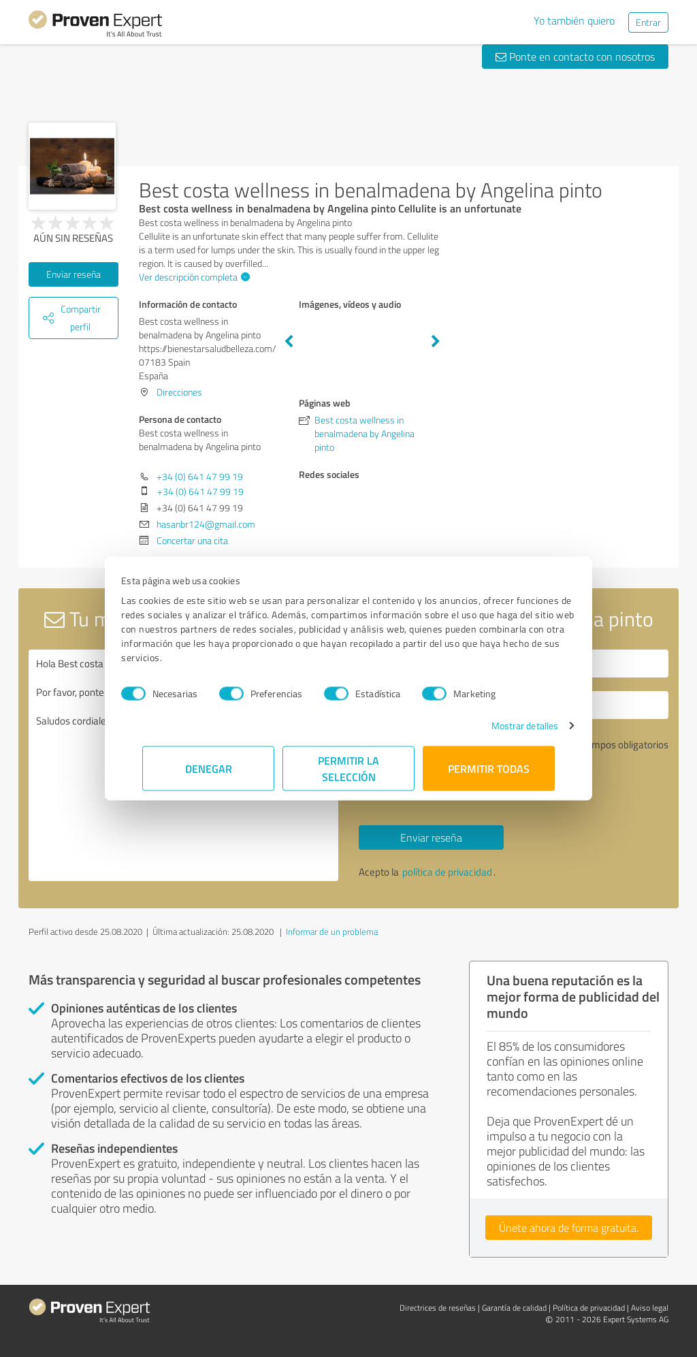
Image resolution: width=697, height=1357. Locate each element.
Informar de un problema (332, 931)
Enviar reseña (73, 274)
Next (435, 342)
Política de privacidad (589, 1307)
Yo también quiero (574, 20)
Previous (288, 342)
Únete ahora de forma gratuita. (568, 1227)
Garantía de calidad (514, 1307)
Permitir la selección (348, 768)
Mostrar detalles (504, 725)
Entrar (648, 22)
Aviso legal (649, 1307)
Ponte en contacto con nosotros (575, 56)
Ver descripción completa (192, 276)
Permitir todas (489, 768)
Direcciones (179, 391)
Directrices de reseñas (438, 1307)
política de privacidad (447, 872)
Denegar (208, 768)
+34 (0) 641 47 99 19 (200, 476)
